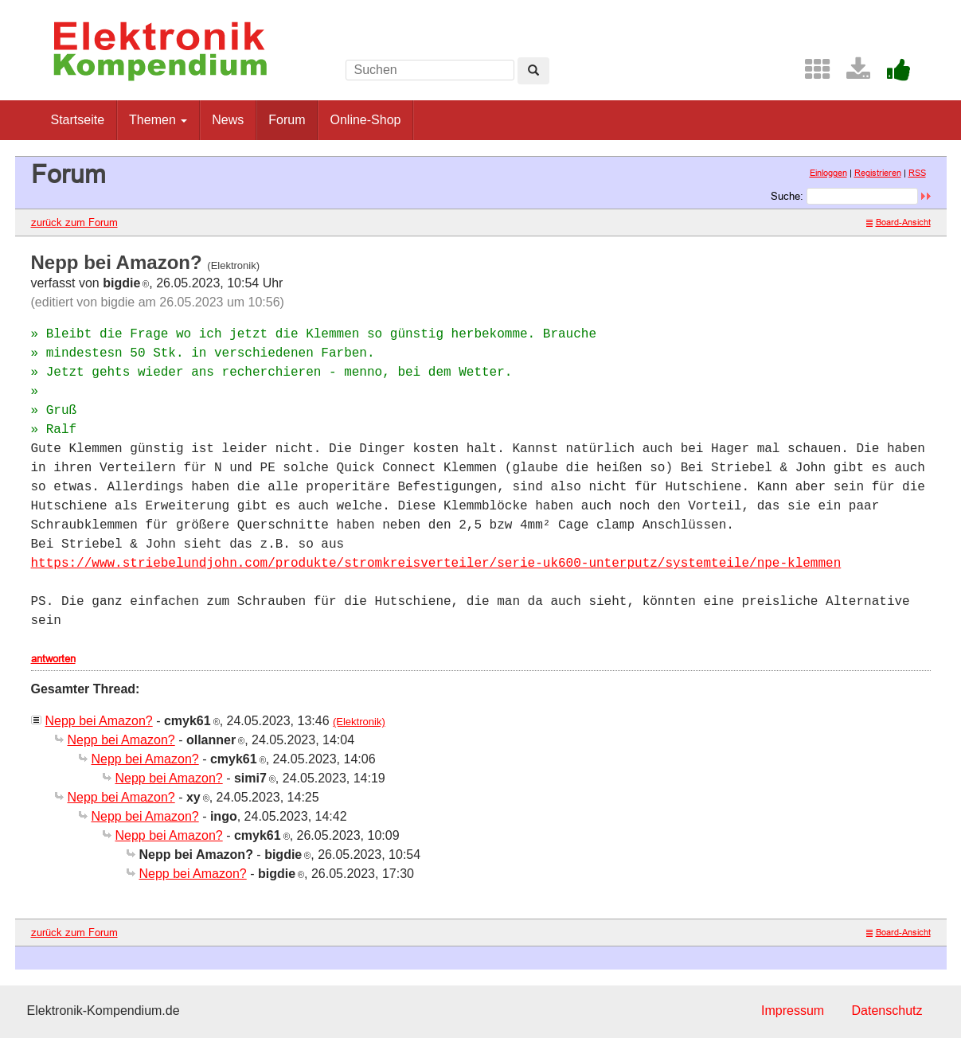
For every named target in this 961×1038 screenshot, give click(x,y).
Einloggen (828, 172)
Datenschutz (887, 1010)
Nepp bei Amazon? (99, 721)
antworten (53, 658)
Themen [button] (158, 120)
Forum (286, 120)
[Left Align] (533, 70)
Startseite (78, 120)
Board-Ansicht (898, 222)
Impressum (792, 1010)
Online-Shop (365, 120)
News (228, 120)
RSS (917, 172)
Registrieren (877, 172)
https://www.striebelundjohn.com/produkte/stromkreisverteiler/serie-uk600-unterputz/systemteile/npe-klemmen (436, 563)
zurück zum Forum (74, 222)
